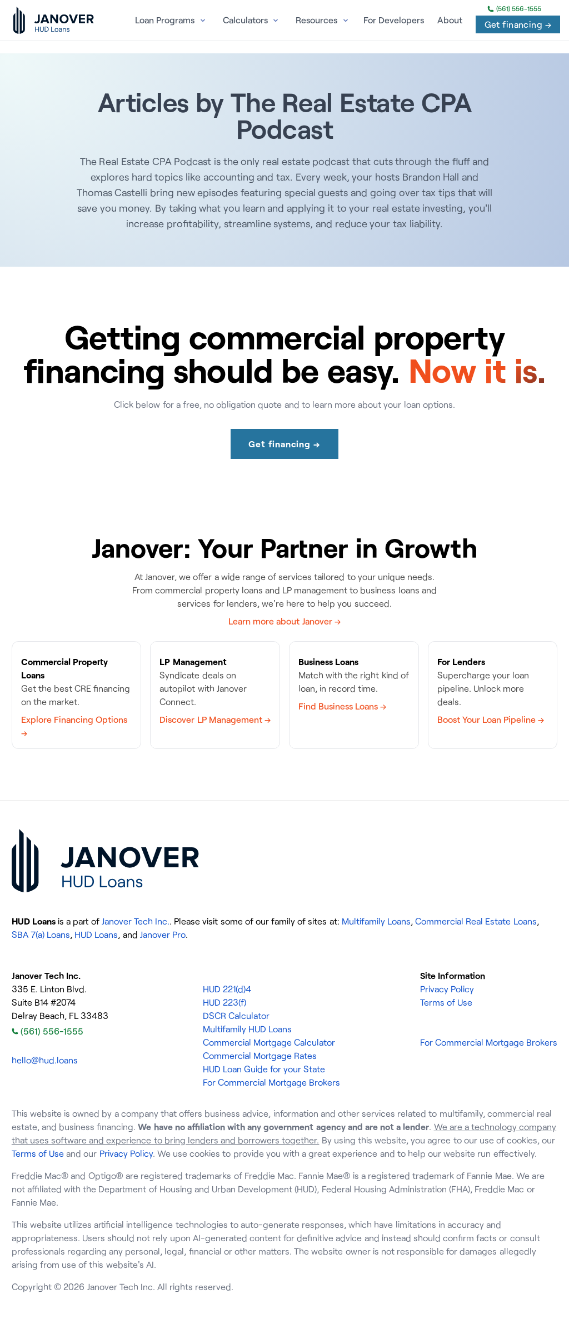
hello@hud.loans (45, 1060)
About (449, 20)
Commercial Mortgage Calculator (269, 1042)
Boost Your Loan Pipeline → (491, 719)
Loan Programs (164, 20)
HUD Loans (96, 934)
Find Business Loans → (342, 706)
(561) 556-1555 (514, 8)
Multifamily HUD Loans (247, 1029)
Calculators (245, 20)
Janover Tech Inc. (135, 921)
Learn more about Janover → (284, 621)
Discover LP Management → (214, 719)
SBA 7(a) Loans (41, 934)
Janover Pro (163, 934)
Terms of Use (446, 1002)
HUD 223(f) (224, 1002)
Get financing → (518, 24)
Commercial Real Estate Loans (475, 921)
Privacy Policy (447, 989)
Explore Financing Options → (74, 726)
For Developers (393, 20)
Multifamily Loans (376, 921)
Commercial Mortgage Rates (260, 1056)
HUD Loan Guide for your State (264, 1069)
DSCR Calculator (236, 1016)
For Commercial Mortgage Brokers (271, 1082)
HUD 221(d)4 (227, 989)
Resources (316, 20)
